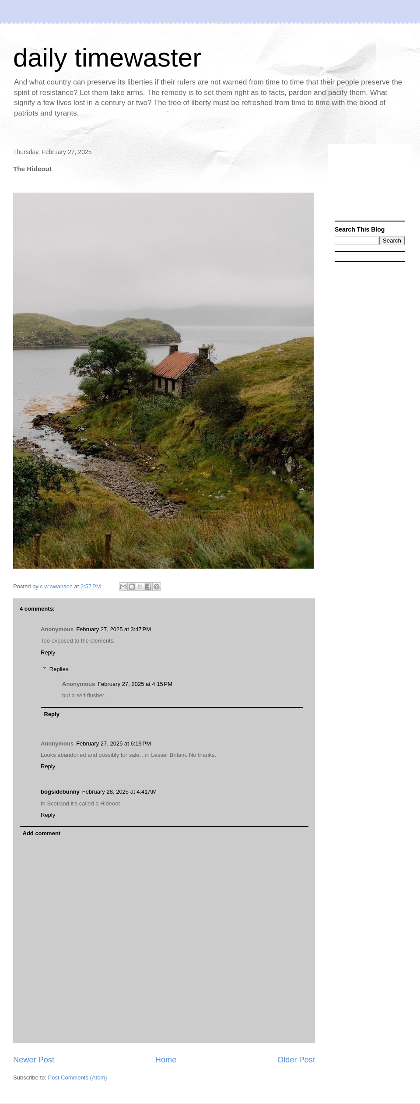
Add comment (42, 833)
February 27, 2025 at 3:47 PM (113, 629)
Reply (48, 652)
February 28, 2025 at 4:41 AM (119, 791)
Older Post (296, 1059)
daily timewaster (107, 57)
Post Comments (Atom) (77, 1077)
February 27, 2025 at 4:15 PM (135, 684)
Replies (58, 669)
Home (166, 1059)
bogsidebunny (60, 791)
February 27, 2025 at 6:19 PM (113, 743)
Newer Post (33, 1059)
